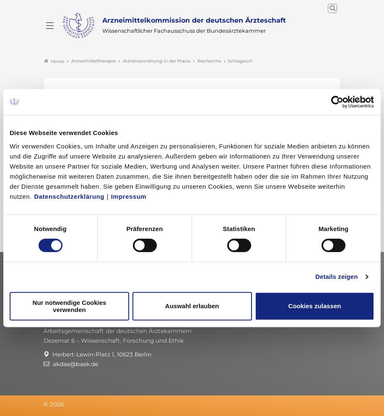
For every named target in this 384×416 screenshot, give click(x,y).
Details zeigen (336, 276)
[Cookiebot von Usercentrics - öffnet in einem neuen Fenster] (337, 102)
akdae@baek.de (75, 364)
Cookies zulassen (314, 305)
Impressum (129, 196)
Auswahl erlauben (192, 305)
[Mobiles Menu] (50, 25)
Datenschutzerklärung (69, 196)
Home (54, 61)
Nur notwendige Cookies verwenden (69, 306)
